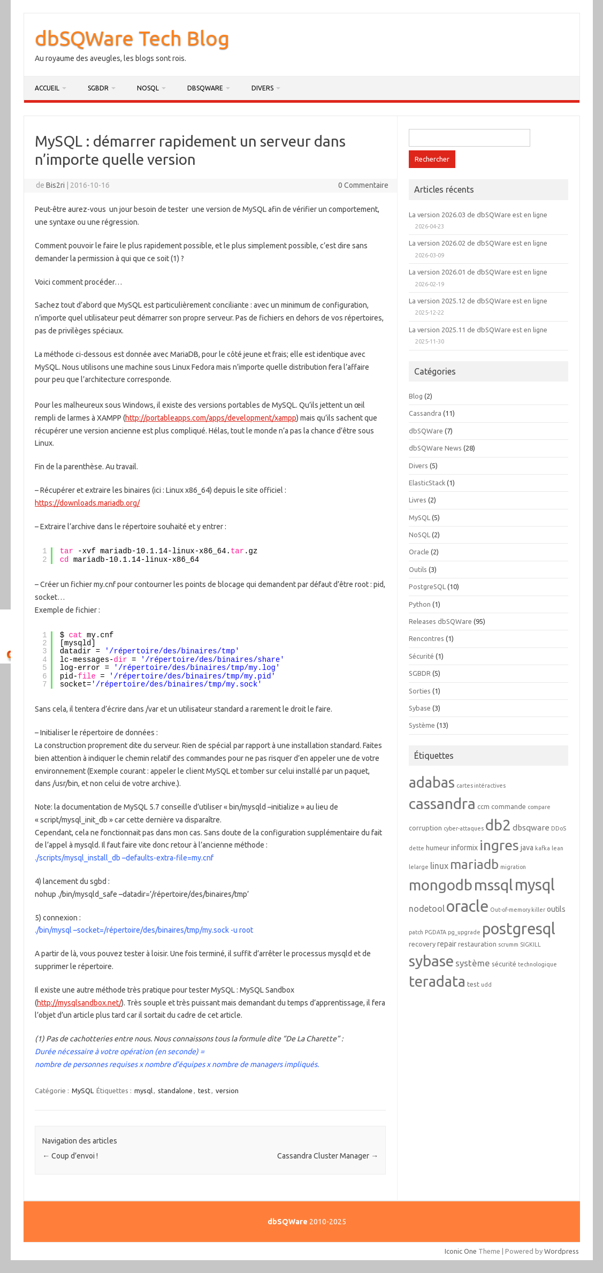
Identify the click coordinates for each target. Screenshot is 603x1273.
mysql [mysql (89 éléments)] (535, 884)
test (204, 1090)
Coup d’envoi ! (70, 1156)
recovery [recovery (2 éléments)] (422, 944)
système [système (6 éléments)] (472, 963)
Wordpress (561, 1251)
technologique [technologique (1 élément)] (537, 964)
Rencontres (426, 638)
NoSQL (148, 88)
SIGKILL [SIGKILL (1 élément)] (530, 944)
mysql (143, 1090)
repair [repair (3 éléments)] (446, 944)
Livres (417, 500)
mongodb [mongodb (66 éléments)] (440, 884)
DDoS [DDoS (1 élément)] (558, 828)
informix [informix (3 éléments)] (464, 847)
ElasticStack (427, 482)
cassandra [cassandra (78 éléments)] (442, 803)
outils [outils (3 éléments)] (556, 909)
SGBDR (98, 88)
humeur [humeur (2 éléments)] (437, 847)
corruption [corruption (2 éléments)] (425, 828)
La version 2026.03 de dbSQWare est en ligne (478, 214)
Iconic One (461, 1251)
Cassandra (425, 413)
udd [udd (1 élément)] (486, 984)
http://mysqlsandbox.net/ (79, 1002)
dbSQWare (205, 88)
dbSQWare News (435, 448)
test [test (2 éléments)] (473, 984)
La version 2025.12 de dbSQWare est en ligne (478, 300)
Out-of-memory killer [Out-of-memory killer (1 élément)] (517, 909)
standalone (175, 1090)
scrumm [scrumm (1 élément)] (508, 944)
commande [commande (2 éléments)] (508, 806)
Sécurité (421, 656)
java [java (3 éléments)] (527, 847)
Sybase (420, 708)
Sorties (420, 691)
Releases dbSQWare (440, 621)
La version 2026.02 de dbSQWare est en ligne (478, 243)
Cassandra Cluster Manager (327, 1156)
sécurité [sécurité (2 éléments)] (504, 963)
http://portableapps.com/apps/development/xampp (210, 418)
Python (420, 604)
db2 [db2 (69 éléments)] (498, 825)
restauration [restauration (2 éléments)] (477, 944)
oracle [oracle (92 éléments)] (467, 906)
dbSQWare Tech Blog (132, 38)
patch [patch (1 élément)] (416, 932)
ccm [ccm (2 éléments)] (483, 806)
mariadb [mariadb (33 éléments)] (474, 864)
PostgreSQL (427, 586)
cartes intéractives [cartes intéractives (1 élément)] (481, 785)
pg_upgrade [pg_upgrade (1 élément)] (464, 932)
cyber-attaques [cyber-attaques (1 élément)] (464, 828)
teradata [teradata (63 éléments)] (437, 981)
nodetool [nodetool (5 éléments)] (427, 908)
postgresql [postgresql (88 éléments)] (518, 928)
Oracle (419, 551)
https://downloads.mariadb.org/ (87, 503)
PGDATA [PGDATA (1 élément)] (435, 932)
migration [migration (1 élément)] (513, 867)
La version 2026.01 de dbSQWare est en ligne (478, 272)
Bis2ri (55, 185)
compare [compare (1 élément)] (539, 807)
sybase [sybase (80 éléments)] (431, 960)
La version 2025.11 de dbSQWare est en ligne (478, 329)
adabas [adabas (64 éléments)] (432, 782)
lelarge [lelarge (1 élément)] (419, 867)
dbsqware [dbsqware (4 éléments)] (531, 827)
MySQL (83, 1090)
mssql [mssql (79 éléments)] (493, 884)
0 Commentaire (363, 185)
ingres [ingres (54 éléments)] (499, 845)
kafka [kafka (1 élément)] (542, 848)
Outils (418, 569)
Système (422, 725)
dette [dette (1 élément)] (416, 848)
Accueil (47, 88)
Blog (416, 396)
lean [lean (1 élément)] (557, 848)
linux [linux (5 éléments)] (439, 866)
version (227, 1090)
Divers (262, 88)
